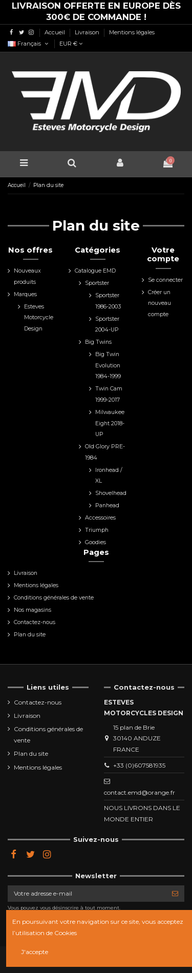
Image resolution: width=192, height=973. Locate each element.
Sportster (97, 283)
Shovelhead (110, 493)
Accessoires (100, 517)
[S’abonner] (175, 893)
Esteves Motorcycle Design (38, 317)
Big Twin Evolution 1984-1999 (108, 365)
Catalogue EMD (95, 270)
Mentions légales (132, 32)
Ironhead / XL (108, 476)
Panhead (107, 505)
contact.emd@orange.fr (139, 792)
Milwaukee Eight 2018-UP (109, 423)
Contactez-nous (34, 622)
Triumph (97, 530)
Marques (25, 294)
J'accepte (34, 952)
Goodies (95, 542)
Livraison (88, 32)
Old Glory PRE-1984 (105, 452)
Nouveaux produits (27, 276)
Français (29, 43)
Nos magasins (32, 610)
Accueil (56, 32)
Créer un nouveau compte (159, 303)
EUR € (70, 43)
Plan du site (30, 634)
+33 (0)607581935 (139, 765)
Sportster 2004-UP (107, 325)
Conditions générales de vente (54, 597)
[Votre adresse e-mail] (87, 893)
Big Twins (98, 342)
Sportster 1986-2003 (108, 301)
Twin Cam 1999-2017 (108, 394)
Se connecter (165, 280)
